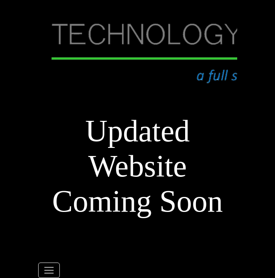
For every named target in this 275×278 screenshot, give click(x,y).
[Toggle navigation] (49, 270)
